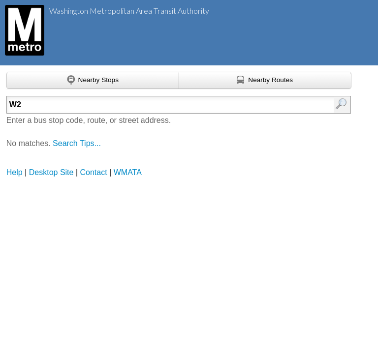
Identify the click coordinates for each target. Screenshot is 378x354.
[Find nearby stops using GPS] (92, 80)
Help (14, 172)
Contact (93, 172)
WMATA (128, 172)
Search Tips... (77, 143)
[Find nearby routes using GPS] (265, 80)
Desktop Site (51, 172)
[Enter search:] (154, 104)
